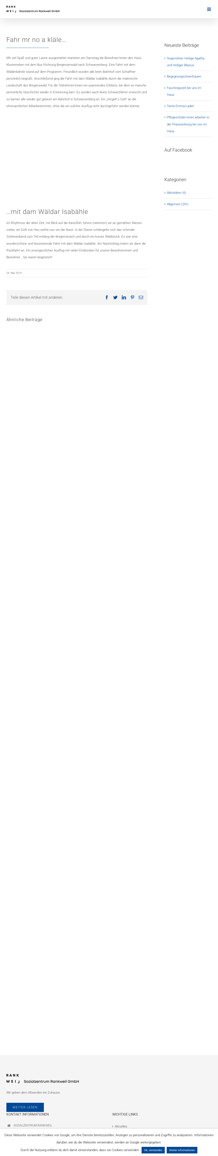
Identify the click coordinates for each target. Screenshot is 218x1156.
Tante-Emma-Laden (180, 106)
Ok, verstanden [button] (153, 1150)
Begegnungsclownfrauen (184, 76)
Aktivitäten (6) (176, 193)
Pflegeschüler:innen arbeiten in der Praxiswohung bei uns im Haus (188, 124)
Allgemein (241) (177, 204)
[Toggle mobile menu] (209, 9)
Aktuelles (121, 1126)
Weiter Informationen (182, 1150)
